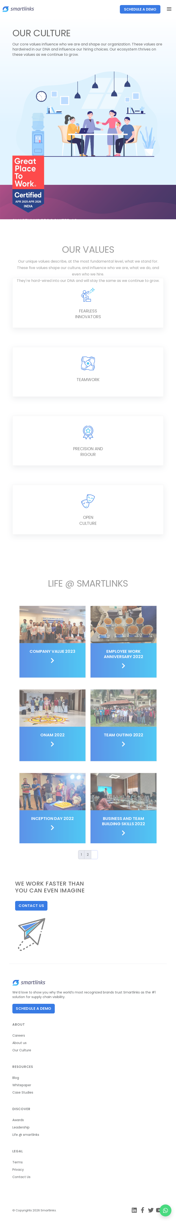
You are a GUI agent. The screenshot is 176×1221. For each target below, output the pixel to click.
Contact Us (21, 1177)
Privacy (18, 1169)
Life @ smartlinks (25, 1134)
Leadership (21, 1127)
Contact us (31, 905)
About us (19, 1043)
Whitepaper (21, 1085)
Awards (18, 1120)
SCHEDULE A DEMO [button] (140, 9)
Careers (18, 1035)
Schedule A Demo (33, 1008)
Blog (15, 1077)
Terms (17, 1162)
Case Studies (22, 1092)
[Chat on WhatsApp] (165, 1210)
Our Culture (21, 1050)
